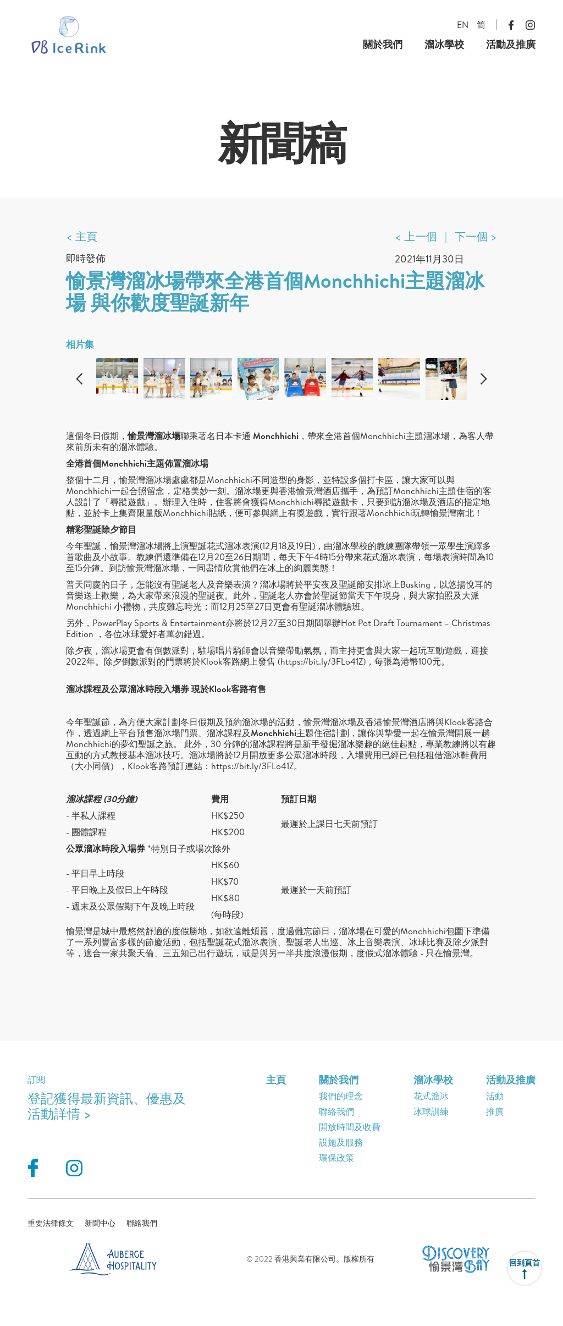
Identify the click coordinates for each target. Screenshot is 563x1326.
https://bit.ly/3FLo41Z (321, 661)
